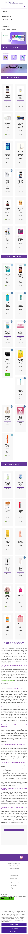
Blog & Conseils (14, 888)
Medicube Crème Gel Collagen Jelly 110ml (20, 625)
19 (20, 488)
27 (7, 339)
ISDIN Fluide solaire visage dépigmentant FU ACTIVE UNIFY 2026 (7, 182)
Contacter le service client (14, 863)
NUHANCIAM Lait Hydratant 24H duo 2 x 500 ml (20, 153)
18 (7, 188)
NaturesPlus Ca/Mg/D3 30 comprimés (20, 97)
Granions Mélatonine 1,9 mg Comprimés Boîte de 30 (20, 125)
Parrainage (14, 885)
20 (20, 602)
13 (7, 309)
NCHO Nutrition (5, 750)
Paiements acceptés (14, 868)
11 (20, 366)
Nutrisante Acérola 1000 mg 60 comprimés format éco (20, 276)
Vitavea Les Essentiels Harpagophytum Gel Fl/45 (7, 97)
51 (20, 517)
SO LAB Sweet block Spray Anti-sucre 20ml (7, 569)
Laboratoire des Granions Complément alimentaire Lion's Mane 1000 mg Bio (20, 182)
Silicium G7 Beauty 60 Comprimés (20, 597)
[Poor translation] (10, 898)
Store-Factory (14, 878)
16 (20, 394)
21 (20, 187)
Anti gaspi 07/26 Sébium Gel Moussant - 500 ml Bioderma (7, 304)
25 (7, 424)
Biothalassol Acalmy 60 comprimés (20, 484)
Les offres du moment (12, 47)
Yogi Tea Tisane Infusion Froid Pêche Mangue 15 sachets (20, 210)
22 (20, 630)
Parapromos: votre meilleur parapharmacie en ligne (14, 643)
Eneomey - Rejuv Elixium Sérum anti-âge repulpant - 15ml (20, 512)
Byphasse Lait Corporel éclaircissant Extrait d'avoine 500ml (20, 540)
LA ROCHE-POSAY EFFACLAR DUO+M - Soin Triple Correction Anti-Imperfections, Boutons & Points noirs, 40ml (20, 389)
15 (7, 282)
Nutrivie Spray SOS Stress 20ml (7, 238)
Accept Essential (14, 928)
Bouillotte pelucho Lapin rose (7, 597)
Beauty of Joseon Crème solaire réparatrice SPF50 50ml (20, 569)
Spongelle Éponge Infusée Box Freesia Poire (7, 125)
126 (7, 366)
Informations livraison (14, 866)
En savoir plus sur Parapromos (14, 686)
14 (7, 130)
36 (20, 158)
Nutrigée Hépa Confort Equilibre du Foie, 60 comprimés (7, 276)
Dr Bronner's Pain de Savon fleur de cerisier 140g (20, 333)
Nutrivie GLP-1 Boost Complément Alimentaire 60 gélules (7, 210)
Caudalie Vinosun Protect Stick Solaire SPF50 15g (7, 540)
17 (20, 243)
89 (7, 367)
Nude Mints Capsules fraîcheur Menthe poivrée (7, 153)
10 (20, 102)
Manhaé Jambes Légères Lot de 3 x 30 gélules (20, 238)
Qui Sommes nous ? (14, 882)
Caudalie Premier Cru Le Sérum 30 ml (7, 418)
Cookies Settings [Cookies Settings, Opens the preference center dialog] (14, 931)
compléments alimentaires (7, 680)
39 (7, 215)
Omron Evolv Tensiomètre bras (7, 361)
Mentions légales (14, 875)
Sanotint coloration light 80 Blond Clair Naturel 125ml (20, 361)
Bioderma (12, 750)
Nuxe (18, 750)
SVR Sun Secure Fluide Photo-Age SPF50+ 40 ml (7, 446)
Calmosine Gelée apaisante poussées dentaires (7, 484)
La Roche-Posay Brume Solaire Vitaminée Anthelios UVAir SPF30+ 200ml (7, 625)
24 (7, 187)
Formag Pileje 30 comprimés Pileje (7, 512)
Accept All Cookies (14, 924)
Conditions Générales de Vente (14, 873)
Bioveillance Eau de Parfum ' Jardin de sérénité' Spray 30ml (20, 304)
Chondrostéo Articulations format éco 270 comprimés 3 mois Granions (7, 333)
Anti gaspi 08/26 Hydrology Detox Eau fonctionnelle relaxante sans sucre (20, 418)
